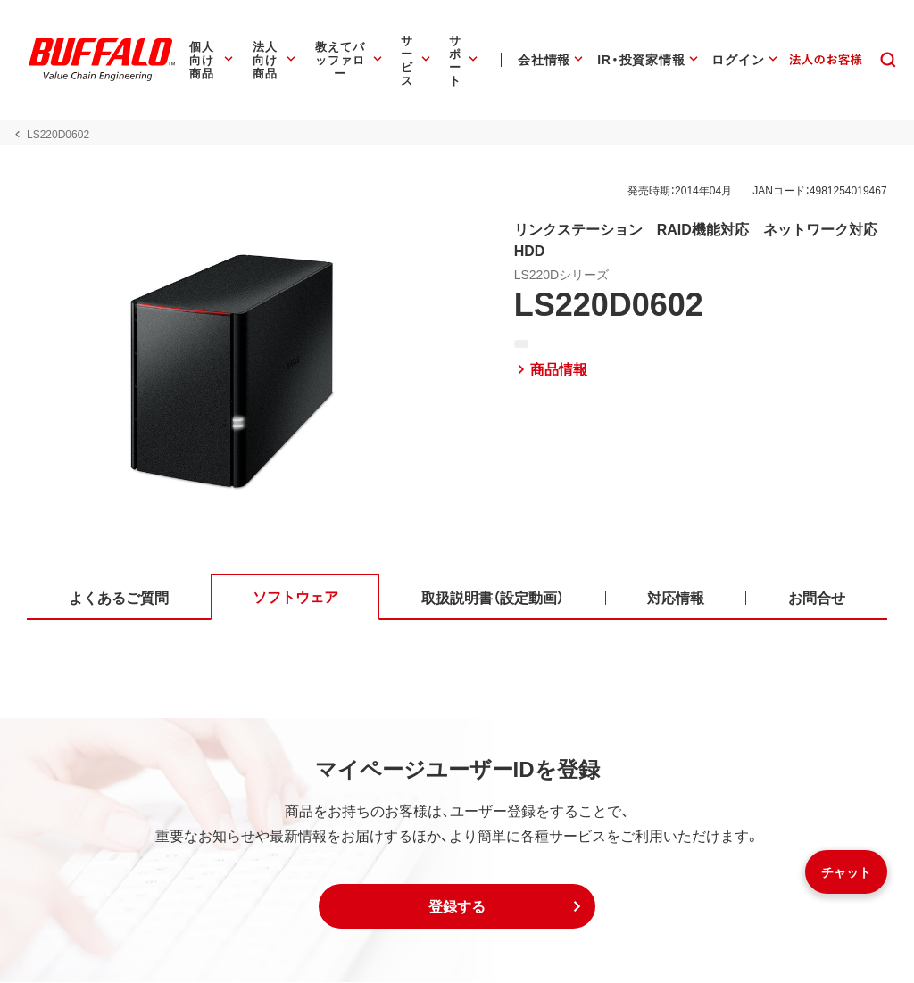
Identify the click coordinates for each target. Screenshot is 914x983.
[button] (457, 907)
